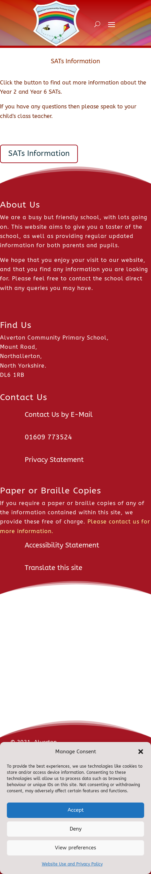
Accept (76, 810)
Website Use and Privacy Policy (72, 864)
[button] (140, 751)
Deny (76, 829)
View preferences (75, 848)
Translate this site (53, 568)
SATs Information (39, 153)
